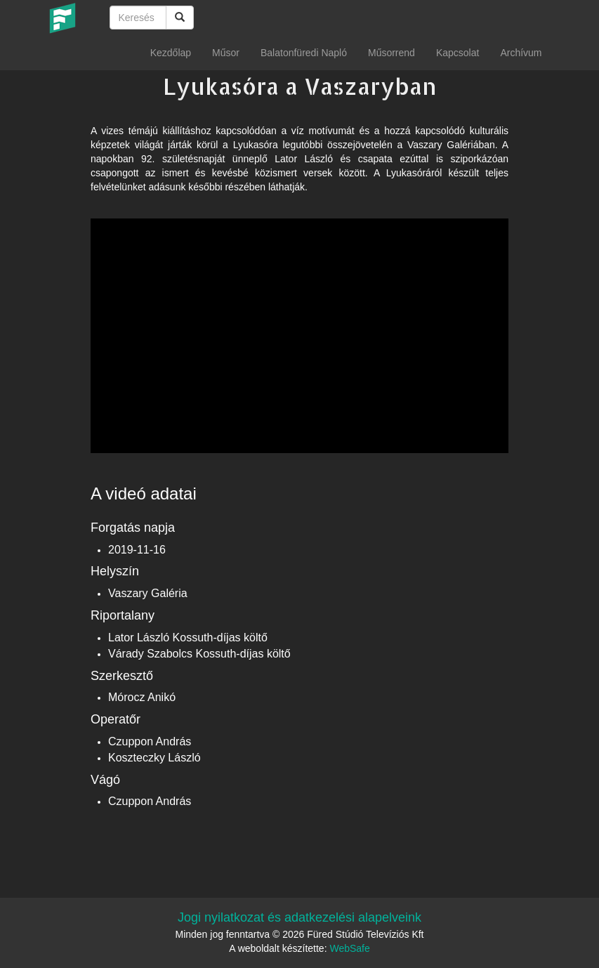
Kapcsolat (457, 52)
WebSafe (349, 948)
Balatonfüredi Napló (304, 52)
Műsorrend (391, 52)
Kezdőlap (170, 52)
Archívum (520, 52)
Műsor (225, 52)
